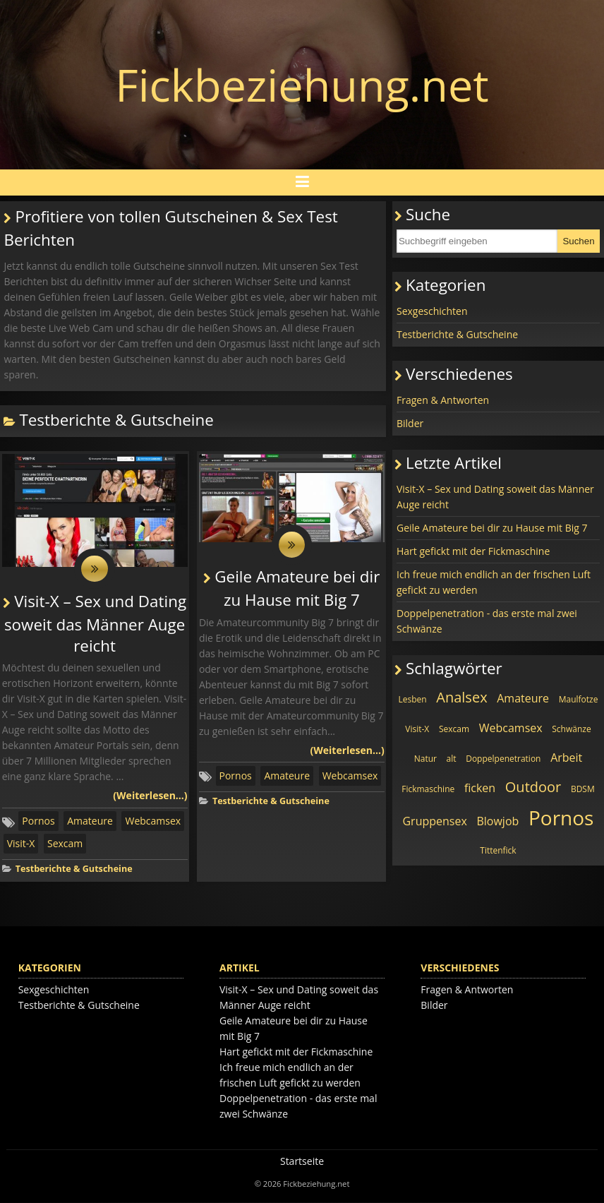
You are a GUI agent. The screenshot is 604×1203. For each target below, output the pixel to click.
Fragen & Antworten (443, 400)
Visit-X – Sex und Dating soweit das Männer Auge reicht (95, 624)
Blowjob (497, 821)
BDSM (583, 789)
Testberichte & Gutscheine (74, 870)
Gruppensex (434, 821)
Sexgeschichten (432, 311)
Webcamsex (153, 822)
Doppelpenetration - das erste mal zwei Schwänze (487, 620)
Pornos (38, 822)
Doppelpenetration (503, 759)
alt (452, 759)
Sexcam (65, 844)
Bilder (410, 423)
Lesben (412, 699)
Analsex (461, 697)
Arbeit (566, 757)
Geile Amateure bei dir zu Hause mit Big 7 (492, 527)
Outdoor (533, 786)
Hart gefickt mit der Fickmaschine (473, 551)
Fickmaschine (427, 789)
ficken (479, 788)
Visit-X (21, 844)
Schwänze (571, 729)
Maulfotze (578, 699)
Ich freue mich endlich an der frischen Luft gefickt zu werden (494, 582)
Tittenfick (498, 850)
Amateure (90, 822)
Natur (425, 759)
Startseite (302, 1161)
